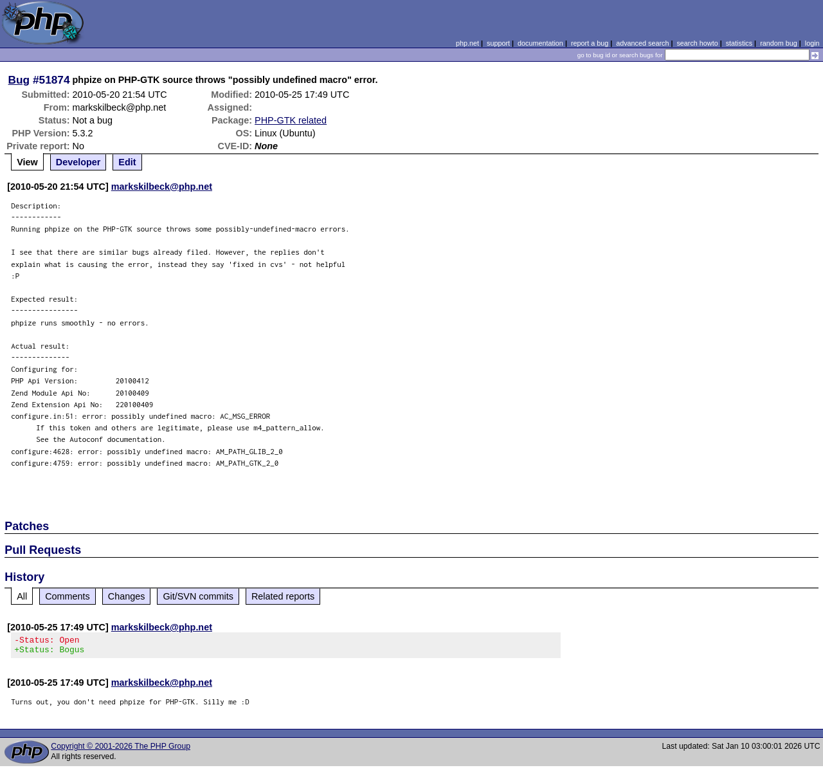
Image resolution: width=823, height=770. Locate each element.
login (812, 43)
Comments (67, 596)
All (22, 596)
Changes (126, 596)
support (498, 43)
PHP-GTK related (291, 120)
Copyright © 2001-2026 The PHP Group (120, 750)
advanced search (642, 43)
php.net (467, 43)
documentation (540, 43)
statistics (739, 43)
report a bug (589, 43)
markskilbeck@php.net (161, 186)
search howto (697, 43)
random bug (778, 43)
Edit (127, 162)
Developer (78, 162)
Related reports (282, 596)
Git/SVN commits (198, 596)
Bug (19, 79)
